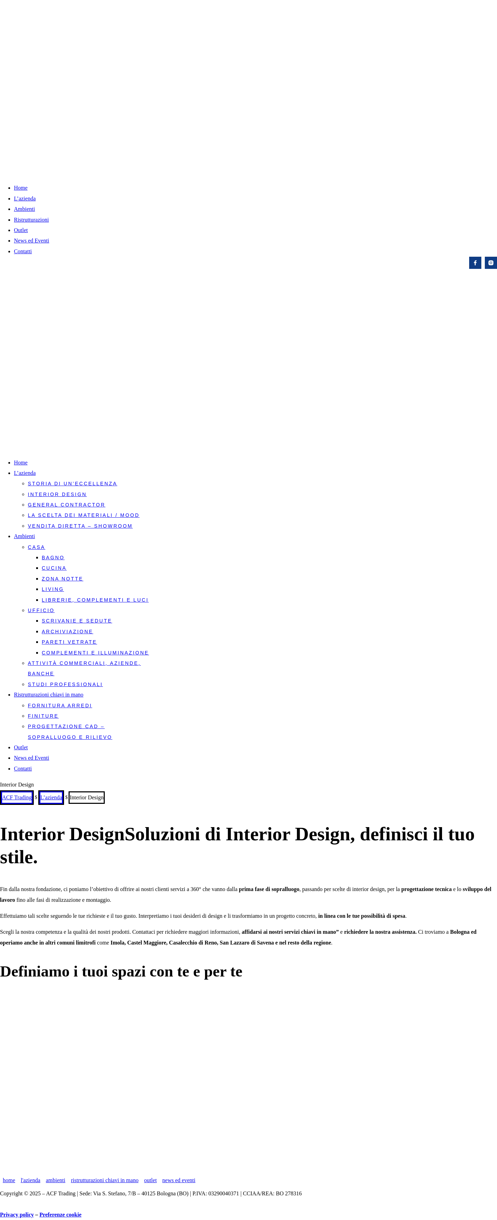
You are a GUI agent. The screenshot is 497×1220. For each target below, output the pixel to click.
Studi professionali (65, 684)
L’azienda (25, 198)
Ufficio (41, 610)
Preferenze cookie (60, 1215)
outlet (150, 1180)
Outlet (21, 230)
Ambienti (24, 209)
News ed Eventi (31, 241)
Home (20, 188)
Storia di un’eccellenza (72, 483)
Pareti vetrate (69, 642)
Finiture (43, 716)
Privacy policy (17, 1215)
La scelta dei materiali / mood (84, 515)
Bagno (53, 557)
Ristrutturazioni (31, 220)
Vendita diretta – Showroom (80, 526)
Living (53, 589)
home (9, 1180)
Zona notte (62, 579)
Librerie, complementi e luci (95, 600)
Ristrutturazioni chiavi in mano (49, 695)
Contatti (23, 251)
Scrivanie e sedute (77, 621)
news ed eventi (178, 1180)
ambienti (55, 1180)
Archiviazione (67, 631)
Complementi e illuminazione (95, 653)
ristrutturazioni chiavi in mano (105, 1180)
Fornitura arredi (60, 705)
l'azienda (30, 1180)
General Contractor (66, 505)
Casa (36, 547)
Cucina (54, 568)
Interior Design (57, 494)
